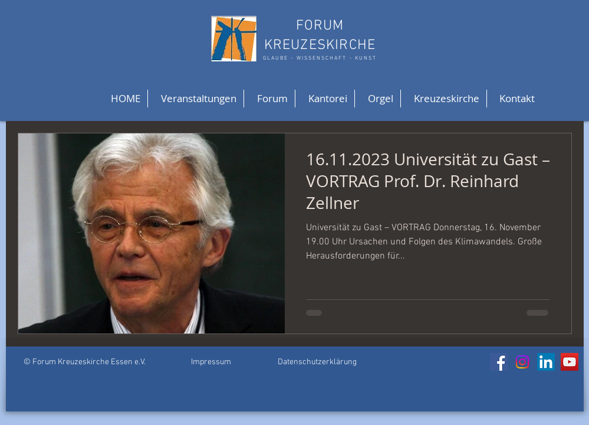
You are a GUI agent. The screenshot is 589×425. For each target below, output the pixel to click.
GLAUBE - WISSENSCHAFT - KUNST (320, 58)
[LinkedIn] (546, 362)
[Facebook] (499, 362)
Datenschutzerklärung (317, 362)
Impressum (211, 362)
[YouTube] (569, 362)
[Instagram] (522, 362)
